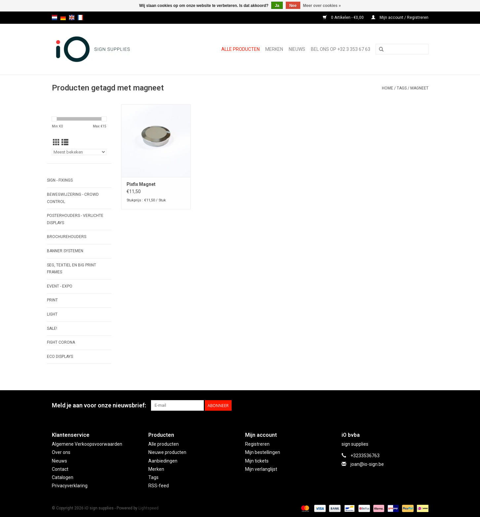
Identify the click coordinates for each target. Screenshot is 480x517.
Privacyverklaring (70, 485)
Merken (274, 49)
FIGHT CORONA (61, 342)
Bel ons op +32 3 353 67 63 (340, 49)
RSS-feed (158, 485)
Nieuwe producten (167, 452)
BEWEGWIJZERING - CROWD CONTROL (73, 198)
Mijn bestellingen (262, 452)
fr (80, 17)
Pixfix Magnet (141, 184)
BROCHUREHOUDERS (66, 236)
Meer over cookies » (322, 5)
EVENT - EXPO (59, 286)
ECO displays (60, 356)
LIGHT (52, 314)
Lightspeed (148, 508)
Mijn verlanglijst (261, 469)
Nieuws (59, 461)
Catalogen (62, 477)
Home (387, 88)
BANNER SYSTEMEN (65, 251)
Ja (277, 5)
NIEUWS (297, 49)
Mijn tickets (257, 461)
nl (54, 17)
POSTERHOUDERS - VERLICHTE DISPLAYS (75, 219)
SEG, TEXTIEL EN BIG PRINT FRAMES (71, 269)
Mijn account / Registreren (399, 17)
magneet (419, 88)
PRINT (52, 300)
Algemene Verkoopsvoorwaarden (87, 444)
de (63, 17)
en (71, 17)
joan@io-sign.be (367, 464)
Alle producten (240, 49)
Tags (402, 88)
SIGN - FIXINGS (60, 180)
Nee (293, 5)
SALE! (52, 328)
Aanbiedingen (162, 461)
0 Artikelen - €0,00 (344, 17)
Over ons (61, 452)
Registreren (257, 444)
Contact (60, 469)
